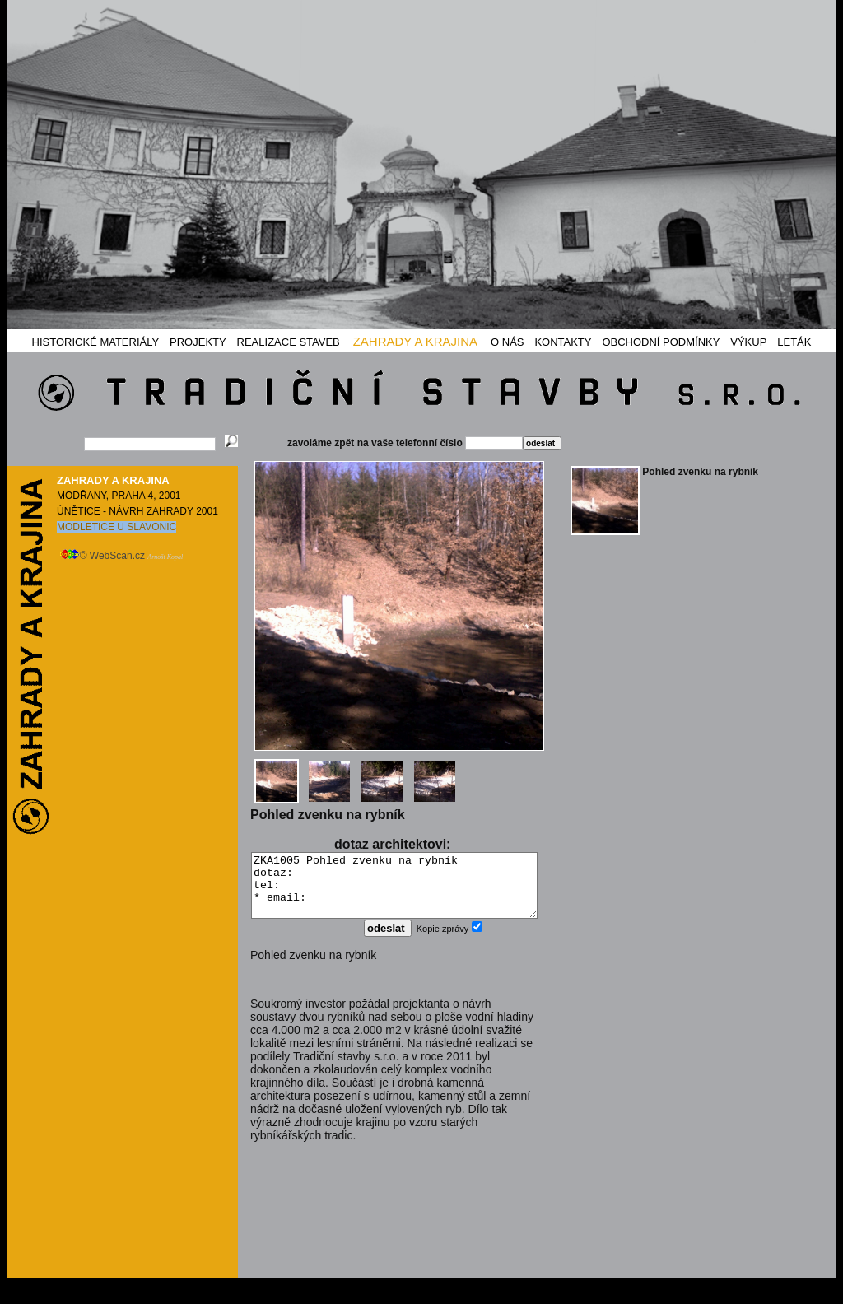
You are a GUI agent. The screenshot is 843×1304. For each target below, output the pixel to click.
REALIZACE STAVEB (288, 342)
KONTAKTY (562, 342)
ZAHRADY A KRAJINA (415, 341)
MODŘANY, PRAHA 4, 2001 (119, 495)
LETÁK (794, 342)
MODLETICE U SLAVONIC (116, 527)
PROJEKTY (198, 342)
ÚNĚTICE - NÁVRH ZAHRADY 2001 (137, 511)
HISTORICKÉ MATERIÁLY (96, 342)
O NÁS (507, 342)
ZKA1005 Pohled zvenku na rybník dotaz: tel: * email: (394, 891)
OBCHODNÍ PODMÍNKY (661, 342)
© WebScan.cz (121, 555)
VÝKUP (748, 342)
